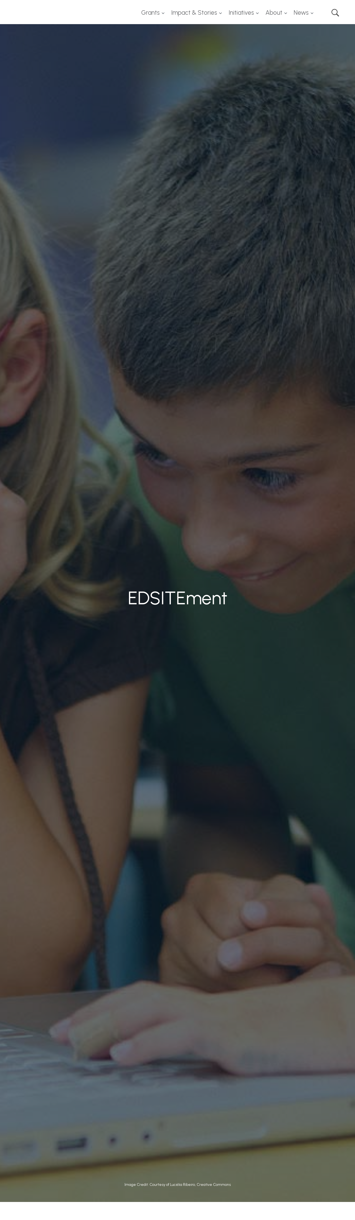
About (273, 12)
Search (335, 13)
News (301, 12)
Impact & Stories (194, 12)
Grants (150, 12)
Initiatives (241, 12)
